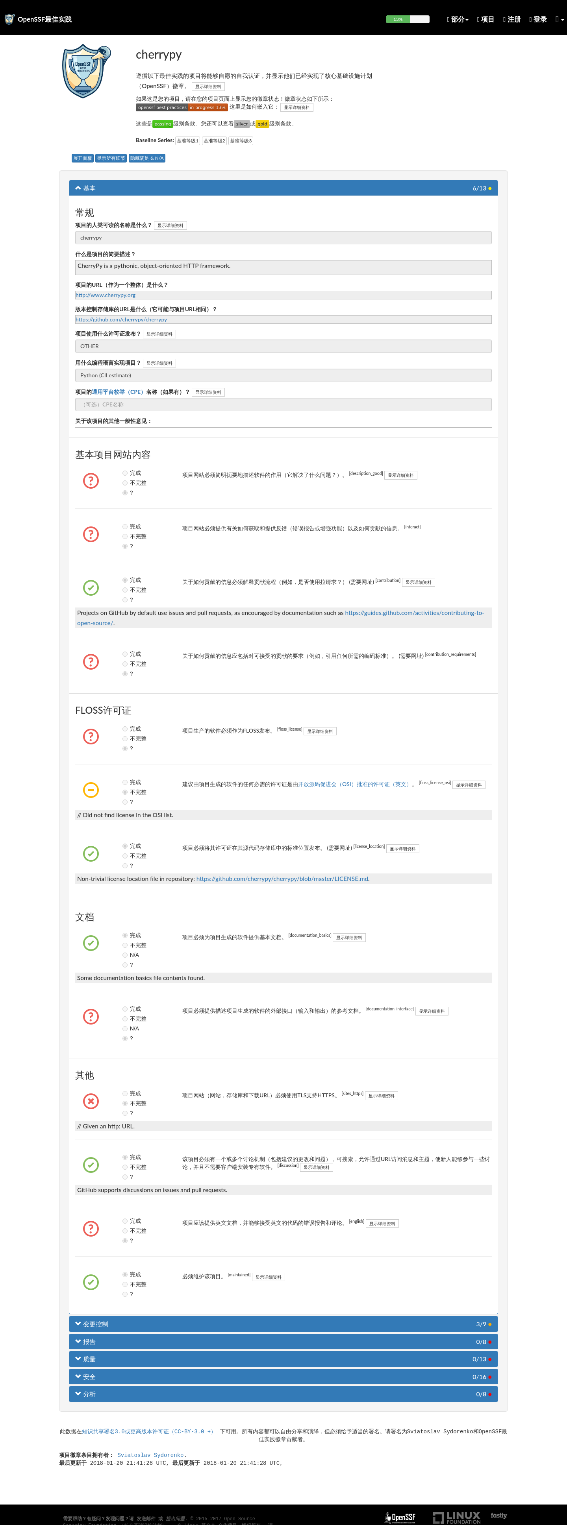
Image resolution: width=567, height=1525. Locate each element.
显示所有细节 (111, 158)
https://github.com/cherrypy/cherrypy (121, 319)
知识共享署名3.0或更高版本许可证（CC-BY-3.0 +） (149, 1431)
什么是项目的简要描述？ (105, 254)
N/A (130, 955)
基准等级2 (214, 141)
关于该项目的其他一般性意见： (113, 420)
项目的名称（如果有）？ (132, 391)
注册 (512, 19)
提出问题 (175, 1519)
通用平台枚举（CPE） (119, 391)
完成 (131, 473)
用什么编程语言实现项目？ (108, 362)
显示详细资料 (208, 86)
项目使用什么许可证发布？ (108, 333)
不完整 (131, 483)
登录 (538, 19)
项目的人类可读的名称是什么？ (113, 225)
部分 (458, 19)
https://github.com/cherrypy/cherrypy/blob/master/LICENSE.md (282, 878)
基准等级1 (187, 141)
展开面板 (82, 158)
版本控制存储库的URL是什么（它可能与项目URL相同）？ (146, 309)
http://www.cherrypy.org (105, 295)
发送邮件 (146, 1519)
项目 (486, 19)
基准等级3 (241, 141)
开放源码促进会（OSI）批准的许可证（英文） (355, 784)
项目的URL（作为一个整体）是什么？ (122, 284)
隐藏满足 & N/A (147, 158)
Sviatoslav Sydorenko (150, 1455)
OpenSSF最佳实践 (45, 19)
